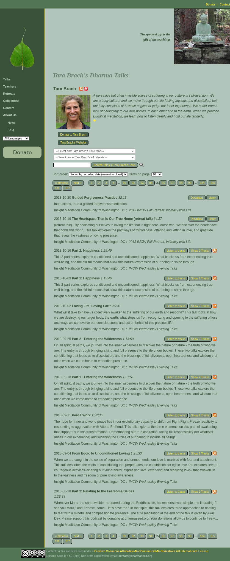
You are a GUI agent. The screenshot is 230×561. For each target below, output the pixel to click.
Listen (212, 197)
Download (197, 197)
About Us (9, 115)
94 (150, 182)
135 (212, 182)
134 (202, 182)
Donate (210, 4)
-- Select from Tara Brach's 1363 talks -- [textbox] (80, 151)
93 (141, 182)
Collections (11, 100)
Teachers (9, 86)
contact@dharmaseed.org (135, 555)
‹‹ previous (61, 182)
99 (189, 182)
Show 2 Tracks (200, 250)
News (12, 122)
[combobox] (94, 151)
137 (67, 188)
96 (163, 182)
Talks (6, 79)
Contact (225, 4)
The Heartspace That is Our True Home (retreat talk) (113, 219)
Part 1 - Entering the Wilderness (97, 377)
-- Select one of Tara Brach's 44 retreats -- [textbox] (81, 157)
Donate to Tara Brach (73, 134)
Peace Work (82, 415)
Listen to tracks (176, 250)
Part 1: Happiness (86, 278)
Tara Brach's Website (73, 142)
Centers (8, 108)
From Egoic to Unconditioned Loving (101, 453)
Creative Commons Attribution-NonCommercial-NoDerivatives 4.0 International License (151, 551)
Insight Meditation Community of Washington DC (89, 210)
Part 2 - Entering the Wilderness (97, 339)
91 (124, 182)
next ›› (77, 182)
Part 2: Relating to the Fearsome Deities (103, 491)
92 (133, 182)
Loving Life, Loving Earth (92, 306)
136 (57, 188)
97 (172, 182)
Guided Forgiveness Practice (95, 198)
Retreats (9, 93)
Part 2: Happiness (86, 251)
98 (180, 182)
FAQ (11, 129)
